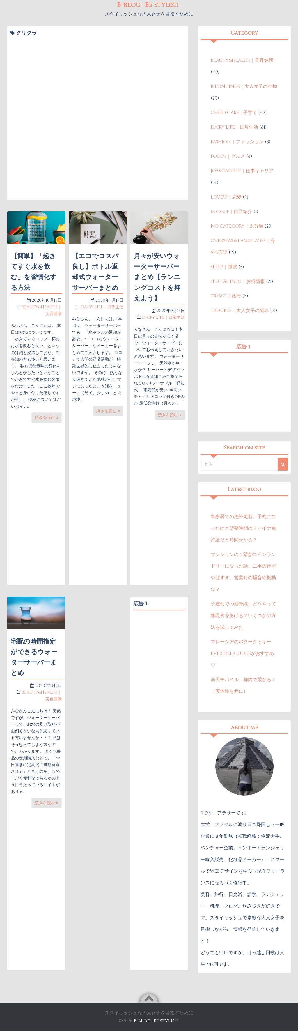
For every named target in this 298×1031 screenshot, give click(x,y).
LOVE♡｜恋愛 (226, 197)
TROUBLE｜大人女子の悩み (240, 310)
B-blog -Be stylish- (157, 1021)
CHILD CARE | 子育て (234, 112)
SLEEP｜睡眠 (224, 267)
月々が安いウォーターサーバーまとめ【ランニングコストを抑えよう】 (157, 277)
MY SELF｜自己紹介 (231, 211)
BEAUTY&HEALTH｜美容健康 (242, 60)
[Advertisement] (159, 700)
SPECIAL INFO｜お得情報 (238, 281)
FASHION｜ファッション (237, 142)
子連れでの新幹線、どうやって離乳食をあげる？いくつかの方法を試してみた (243, 615)
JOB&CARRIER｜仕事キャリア (242, 171)
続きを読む (46, 417)
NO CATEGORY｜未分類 (237, 226)
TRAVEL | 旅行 (226, 296)
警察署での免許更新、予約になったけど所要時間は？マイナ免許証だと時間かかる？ (243, 528)
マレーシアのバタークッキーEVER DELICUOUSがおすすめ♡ (242, 653)
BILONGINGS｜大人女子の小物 (244, 86)
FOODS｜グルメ (228, 156)
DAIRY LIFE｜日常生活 (102, 307)
